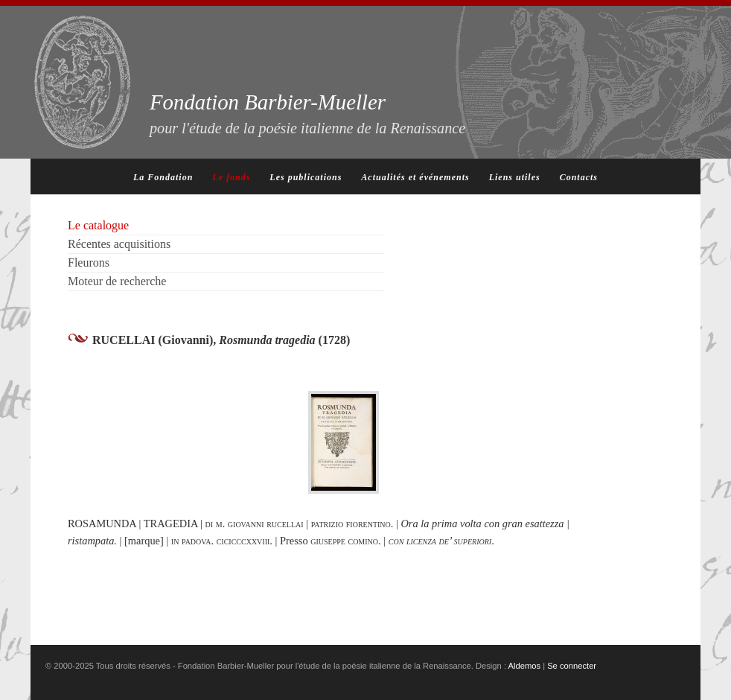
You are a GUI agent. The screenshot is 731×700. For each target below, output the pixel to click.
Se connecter (571, 665)
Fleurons (88, 262)
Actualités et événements (415, 177)
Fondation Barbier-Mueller (307, 113)
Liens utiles (514, 177)
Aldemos (524, 665)
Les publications (305, 177)
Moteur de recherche (117, 281)
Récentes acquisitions (119, 244)
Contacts (579, 177)
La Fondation (163, 177)
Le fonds (231, 177)
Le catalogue (98, 225)
